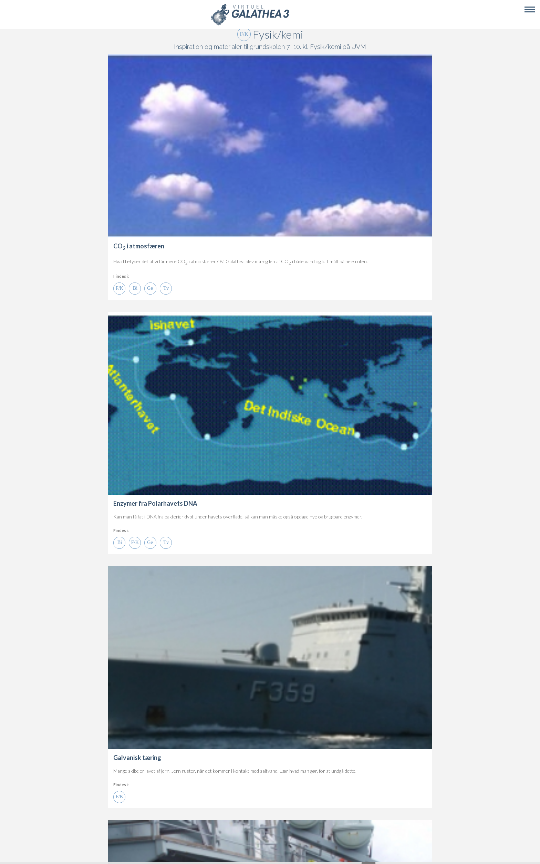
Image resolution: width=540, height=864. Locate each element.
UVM (359, 46)
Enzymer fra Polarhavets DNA (155, 503)
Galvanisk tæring (137, 757)
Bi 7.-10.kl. (135, 288)
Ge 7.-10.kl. (150, 288)
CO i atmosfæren (138, 246)
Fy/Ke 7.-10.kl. (119, 288)
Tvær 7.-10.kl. (166, 288)
